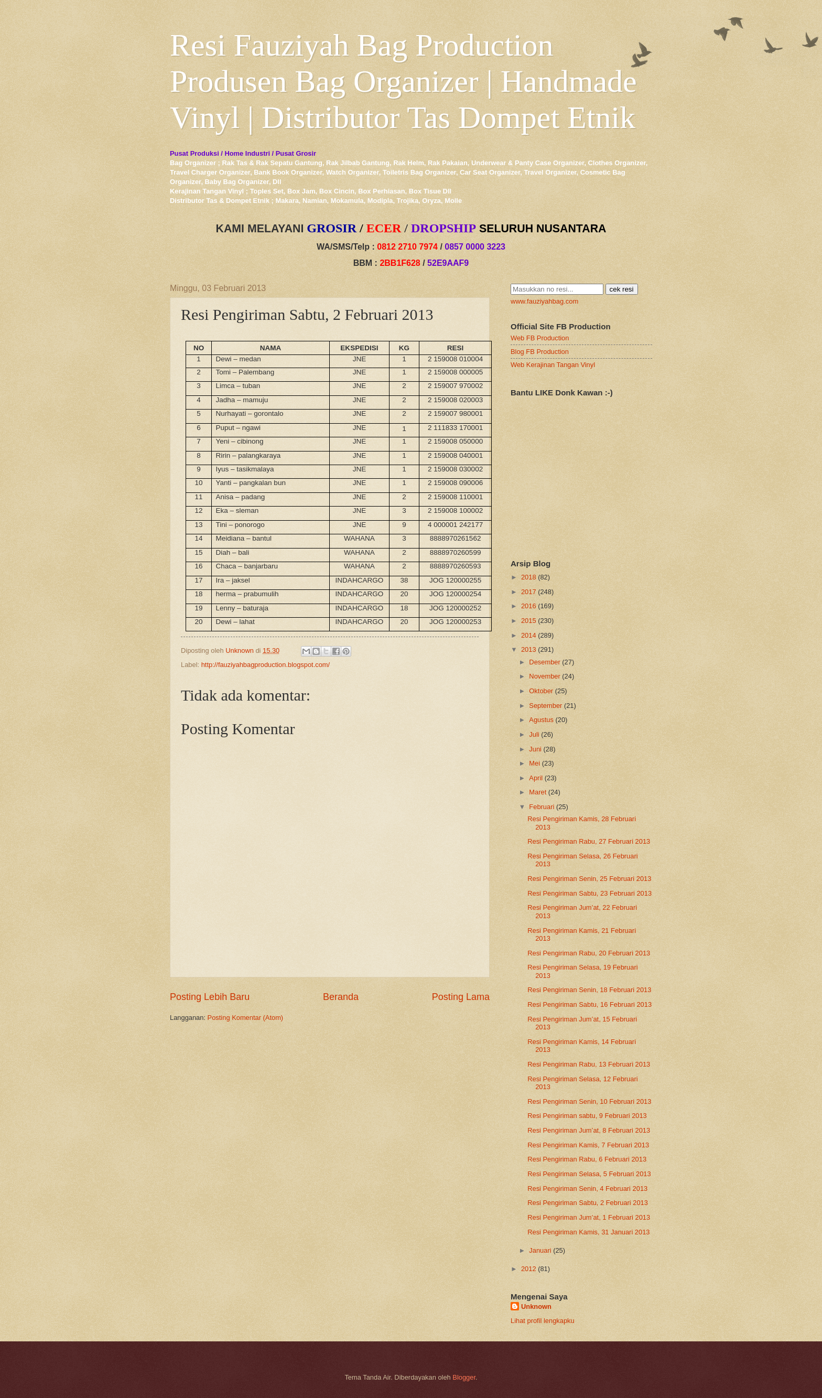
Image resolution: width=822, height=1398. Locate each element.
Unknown (536, 1306)
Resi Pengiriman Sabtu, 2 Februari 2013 (587, 1203)
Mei (534, 763)
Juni (535, 749)
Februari (541, 807)
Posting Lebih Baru (210, 997)
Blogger (463, 1377)
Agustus (541, 720)
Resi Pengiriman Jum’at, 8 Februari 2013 (588, 1130)
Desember (544, 662)
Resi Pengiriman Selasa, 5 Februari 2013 (589, 1174)
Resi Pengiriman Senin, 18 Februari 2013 (589, 990)
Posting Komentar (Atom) (246, 1017)
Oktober (541, 691)
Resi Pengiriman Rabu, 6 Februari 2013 (586, 1159)
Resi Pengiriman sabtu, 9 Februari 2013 (587, 1116)
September (545, 705)
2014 (528, 635)
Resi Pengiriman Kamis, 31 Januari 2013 (588, 1232)
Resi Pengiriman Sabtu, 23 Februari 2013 (589, 893)
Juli (534, 734)
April (536, 778)
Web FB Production (540, 338)
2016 (528, 606)
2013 (528, 649)
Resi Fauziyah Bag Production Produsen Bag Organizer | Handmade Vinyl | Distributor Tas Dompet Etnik (403, 81)
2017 (528, 592)
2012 (528, 1269)
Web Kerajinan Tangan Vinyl (553, 365)
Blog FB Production (540, 352)
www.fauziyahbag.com (544, 301)
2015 (528, 621)
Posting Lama (461, 997)
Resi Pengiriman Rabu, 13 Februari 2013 (588, 1064)
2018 (528, 577)
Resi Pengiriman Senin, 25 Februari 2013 (589, 879)
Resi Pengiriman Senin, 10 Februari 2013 (589, 1101)
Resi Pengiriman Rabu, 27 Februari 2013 (588, 841)
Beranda (341, 997)
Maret (537, 792)
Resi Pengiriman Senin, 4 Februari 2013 (587, 1188)
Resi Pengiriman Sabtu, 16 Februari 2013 (589, 1004)
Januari (540, 1250)
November (544, 676)
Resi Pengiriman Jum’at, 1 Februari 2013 (588, 1217)
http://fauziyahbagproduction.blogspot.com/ (265, 665)
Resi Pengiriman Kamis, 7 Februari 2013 (588, 1145)
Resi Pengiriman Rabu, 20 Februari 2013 (588, 953)
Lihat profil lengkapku (543, 1321)
